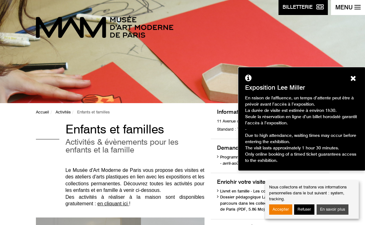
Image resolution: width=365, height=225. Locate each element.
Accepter (281, 210)
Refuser (304, 210)
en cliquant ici (113, 203)
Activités (63, 112)
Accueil (42, 112)
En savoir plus (332, 210)
